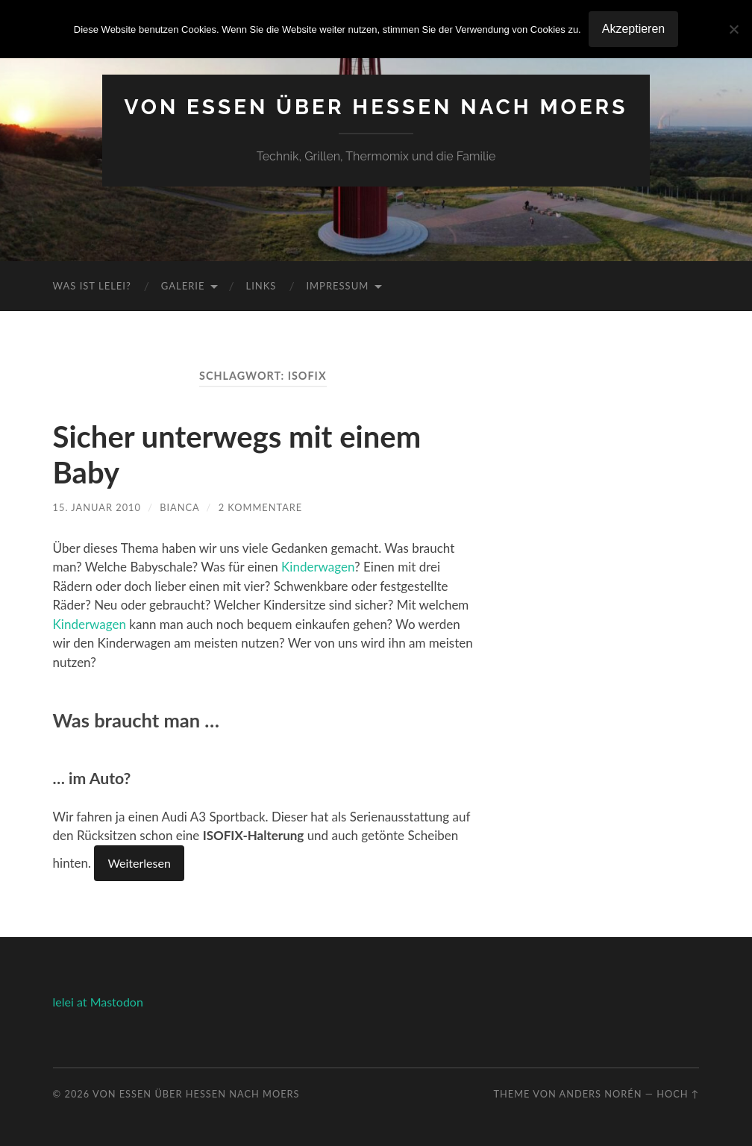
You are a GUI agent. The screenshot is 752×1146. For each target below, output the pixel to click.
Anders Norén (601, 1094)
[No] (733, 29)
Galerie (183, 286)
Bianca (179, 507)
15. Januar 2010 (97, 507)
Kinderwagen (317, 566)
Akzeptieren (633, 28)
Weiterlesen (138, 863)
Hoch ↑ (678, 1094)
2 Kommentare (261, 507)
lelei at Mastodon (98, 1002)
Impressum (337, 286)
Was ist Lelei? (92, 286)
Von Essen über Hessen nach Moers (376, 107)
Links (260, 286)
